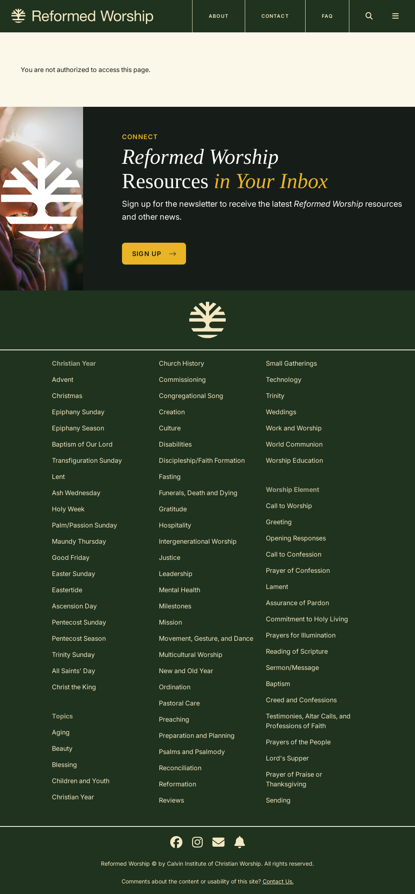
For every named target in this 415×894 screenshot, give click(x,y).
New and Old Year (186, 671)
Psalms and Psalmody (192, 752)
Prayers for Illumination (301, 635)
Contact (275, 16)
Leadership (176, 574)
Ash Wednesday (76, 493)
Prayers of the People (298, 742)
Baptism (278, 684)
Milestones (175, 606)
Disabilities (175, 444)
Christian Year (73, 797)
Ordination (174, 687)
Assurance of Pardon (297, 603)
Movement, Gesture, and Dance (206, 638)
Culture (170, 428)
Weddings (281, 412)
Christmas (67, 396)
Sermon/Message (292, 667)
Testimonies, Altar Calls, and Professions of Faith (308, 721)
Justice (169, 557)
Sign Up (154, 254)
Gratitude (173, 509)
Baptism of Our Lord (82, 444)
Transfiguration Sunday (87, 460)
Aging (61, 732)
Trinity (275, 396)
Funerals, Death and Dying (198, 493)
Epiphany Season (78, 428)
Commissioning (182, 379)
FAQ (327, 16)
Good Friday (71, 557)
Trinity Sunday (73, 654)
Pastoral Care (179, 703)
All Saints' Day (73, 671)
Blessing (64, 765)
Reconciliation (180, 768)
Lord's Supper (287, 758)
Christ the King (74, 687)
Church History (181, 363)
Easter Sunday (73, 574)
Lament (277, 587)
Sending (278, 800)
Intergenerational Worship (198, 541)
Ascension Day (74, 606)
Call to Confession (293, 554)
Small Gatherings (291, 363)
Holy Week (68, 509)
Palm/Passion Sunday (84, 525)
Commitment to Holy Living (307, 619)
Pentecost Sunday (79, 622)
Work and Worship (294, 428)
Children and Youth (80, 781)
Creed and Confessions (301, 700)
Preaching (174, 719)
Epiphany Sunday (78, 412)
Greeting (279, 522)
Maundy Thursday (79, 541)
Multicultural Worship (190, 654)
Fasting (170, 476)
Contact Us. (278, 881)
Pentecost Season (79, 638)
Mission (170, 622)
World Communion (294, 444)
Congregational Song (191, 396)
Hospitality (175, 525)
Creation (172, 412)
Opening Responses (296, 538)
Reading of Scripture (297, 651)
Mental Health (179, 590)
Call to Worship (289, 506)
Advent (62, 379)
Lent (58, 476)
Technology (284, 379)
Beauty (62, 748)
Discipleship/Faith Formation (202, 460)
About (219, 16)
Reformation (177, 784)
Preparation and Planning (197, 735)
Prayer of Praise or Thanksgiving (294, 779)
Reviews (171, 800)
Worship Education (294, 460)
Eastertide (67, 590)
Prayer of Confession (298, 570)
